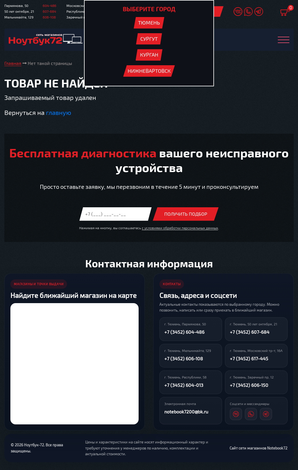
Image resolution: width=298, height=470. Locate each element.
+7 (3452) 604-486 (184, 332)
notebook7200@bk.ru (186, 412)
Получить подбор (185, 214)
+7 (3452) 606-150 (249, 385)
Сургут (149, 39)
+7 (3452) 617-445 (249, 358)
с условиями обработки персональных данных (180, 228)
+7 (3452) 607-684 (249, 332)
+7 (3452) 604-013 (183, 385)
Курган (149, 54)
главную (58, 112)
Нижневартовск (149, 71)
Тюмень (149, 22)
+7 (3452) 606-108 (183, 358)
